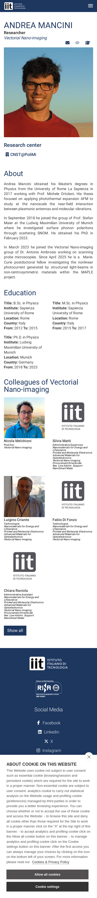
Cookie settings (47, 887)
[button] (67, 42)
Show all (15, 630)
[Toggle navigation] (90, 6)
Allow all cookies (47, 874)
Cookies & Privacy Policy (50, 862)
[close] (89, 756)
